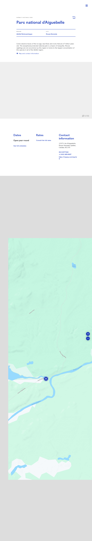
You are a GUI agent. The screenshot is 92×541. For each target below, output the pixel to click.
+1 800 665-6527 (65, 154)
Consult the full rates (43, 140)
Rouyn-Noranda (51, 34)
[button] (46, 379)
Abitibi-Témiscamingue (24, 34)
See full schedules (19, 146)
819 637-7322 (63, 152)
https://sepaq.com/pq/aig (68, 157)
